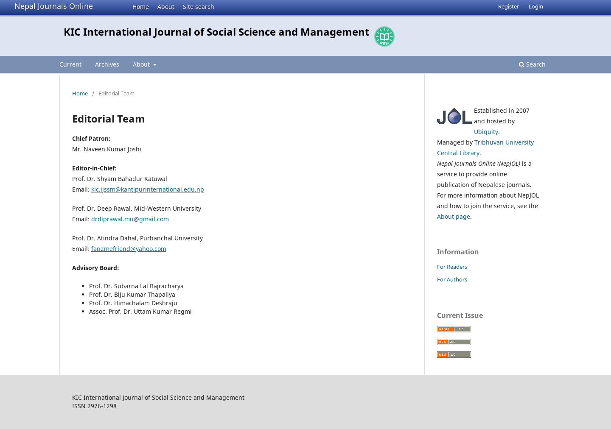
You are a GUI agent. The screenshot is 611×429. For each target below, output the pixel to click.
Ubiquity (486, 132)
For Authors (452, 279)
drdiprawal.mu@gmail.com (130, 219)
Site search (198, 7)
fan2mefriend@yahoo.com (128, 249)
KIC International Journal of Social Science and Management (216, 32)
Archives (107, 64)
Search (532, 64)
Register (508, 6)
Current (70, 64)
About (165, 7)
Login (536, 6)
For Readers (452, 266)
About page (453, 216)
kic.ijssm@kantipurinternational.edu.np (147, 189)
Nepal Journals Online (53, 6)
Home (140, 7)
